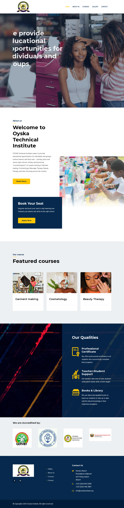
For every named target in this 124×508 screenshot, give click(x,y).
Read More (21, 181)
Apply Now (27, 220)
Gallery (95, 7)
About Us (75, 7)
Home (67, 7)
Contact (104, 7)
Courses (85, 7)
